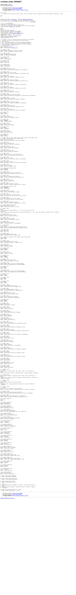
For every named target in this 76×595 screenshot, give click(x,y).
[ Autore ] (26, 9)
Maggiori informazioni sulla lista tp (7, 593)
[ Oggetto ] (22, 9)
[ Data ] (14, 9)
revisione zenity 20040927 (16, 8)
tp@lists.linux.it (16, 38)
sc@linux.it (9, 4)
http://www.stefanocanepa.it (26, 20)
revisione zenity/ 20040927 (17, 7)
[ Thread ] (18, 9)
